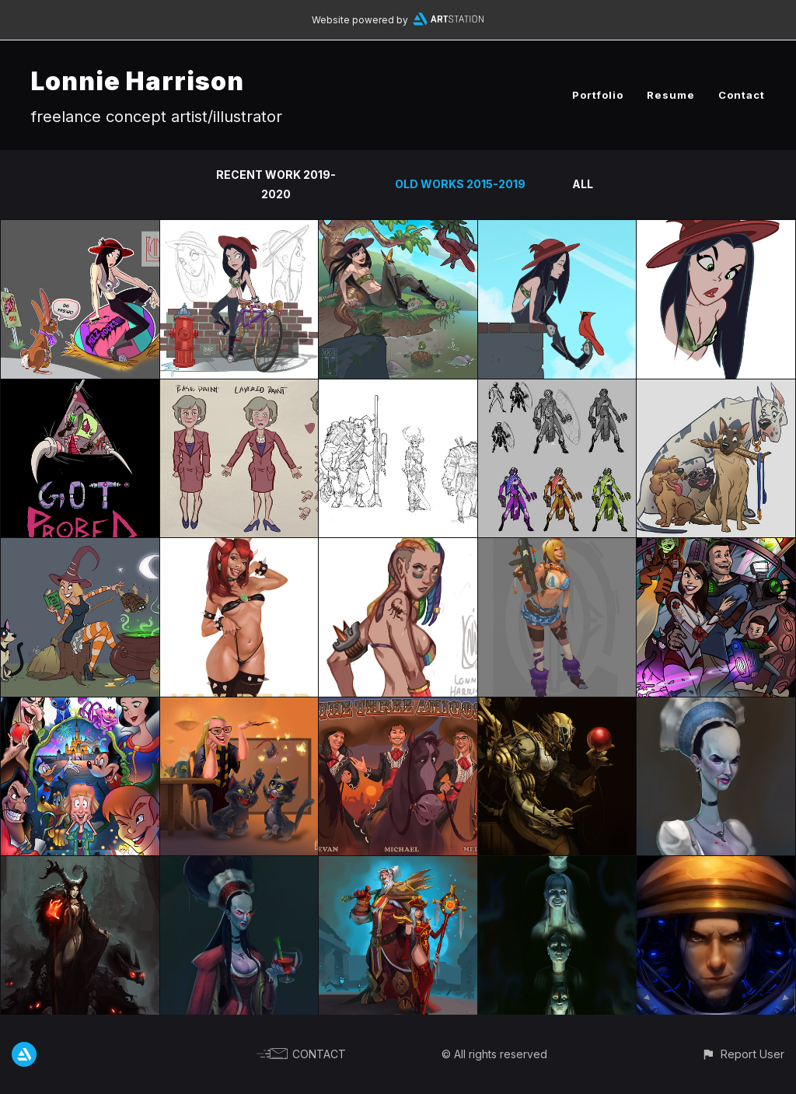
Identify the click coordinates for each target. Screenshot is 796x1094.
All (582, 183)
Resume (671, 95)
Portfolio (597, 95)
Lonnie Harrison (137, 81)
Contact (741, 95)
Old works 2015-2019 (460, 183)
